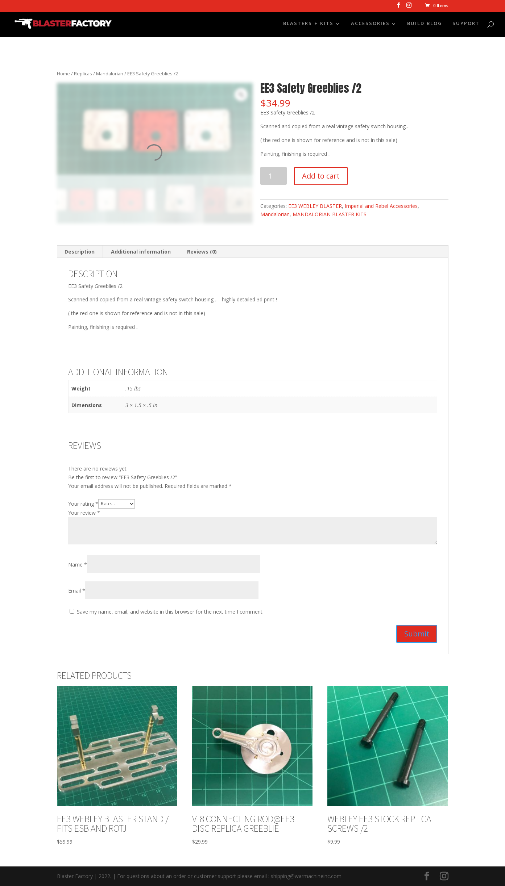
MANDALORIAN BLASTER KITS (330, 214)
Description (80, 251)
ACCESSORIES (370, 24)
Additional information (141, 251)
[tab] (80, 252)
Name (77, 564)
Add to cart (321, 176)
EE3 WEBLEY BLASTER (315, 205)
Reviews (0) (202, 251)
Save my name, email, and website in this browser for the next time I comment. (170, 611)
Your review (84, 512)
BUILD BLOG (424, 24)
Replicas (83, 73)
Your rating (83, 503)
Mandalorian (109, 73)
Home (63, 73)
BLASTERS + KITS (308, 24)
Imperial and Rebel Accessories (381, 205)
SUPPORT (466, 24)
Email (76, 590)
